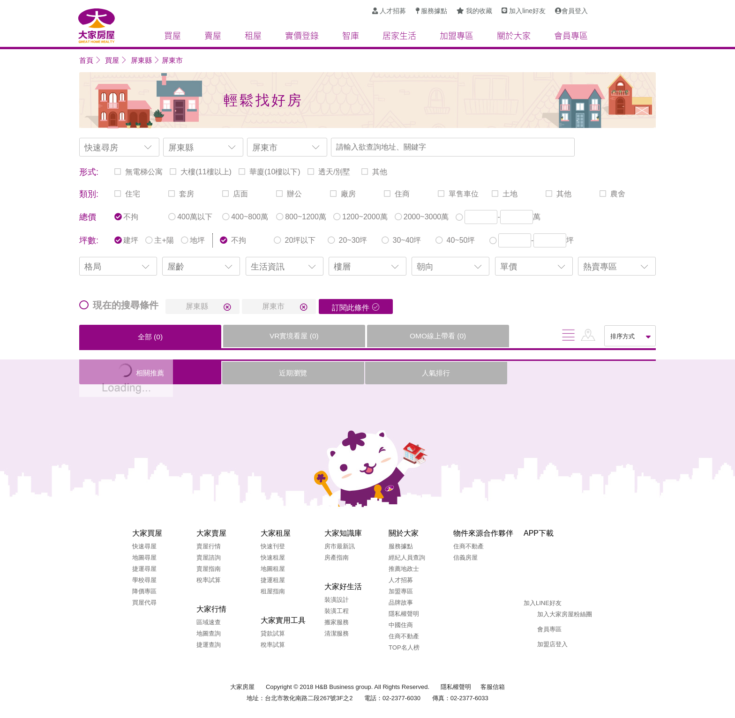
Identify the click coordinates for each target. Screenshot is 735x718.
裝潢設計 (336, 599)
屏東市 (172, 60)
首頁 (86, 60)
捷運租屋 (273, 579)
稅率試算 (208, 579)
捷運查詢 (208, 644)
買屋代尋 (144, 602)
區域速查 (208, 622)
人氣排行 (322, 373)
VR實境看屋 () (225, 336)
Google (562, 579)
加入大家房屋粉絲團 (564, 614)
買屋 (112, 60)
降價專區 (144, 591)
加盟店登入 (552, 644)
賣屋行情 (208, 546)
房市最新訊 (339, 546)
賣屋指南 (208, 568)
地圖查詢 (208, 633)
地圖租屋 (273, 568)
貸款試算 (273, 633)
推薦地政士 (404, 568)
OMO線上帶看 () (322, 336)
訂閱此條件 (350, 308)
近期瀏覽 (225, 373)
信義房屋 (465, 557)
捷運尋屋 (144, 568)
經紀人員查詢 (407, 557)
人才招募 (401, 579)
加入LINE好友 (543, 602)
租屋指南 (273, 591)
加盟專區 (401, 591)
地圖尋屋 (144, 557)
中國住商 (401, 624)
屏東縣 (141, 60)
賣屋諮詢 (208, 557)
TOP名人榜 (404, 647)
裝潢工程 (336, 610)
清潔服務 (336, 633)
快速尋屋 (144, 546)
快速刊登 (273, 546)
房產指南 (336, 557)
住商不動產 (404, 636)
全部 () (127, 337)
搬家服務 (336, 622)
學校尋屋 (144, 579)
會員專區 (549, 629)
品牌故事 (401, 602)
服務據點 (401, 546)
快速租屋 (273, 557)
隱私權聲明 (404, 613)
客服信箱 (492, 686)
